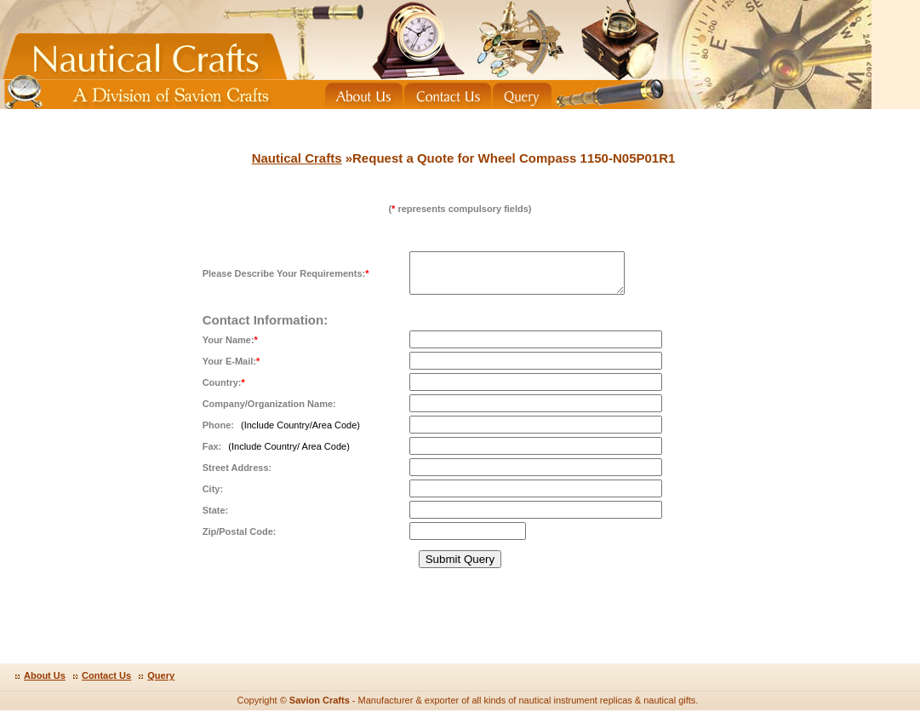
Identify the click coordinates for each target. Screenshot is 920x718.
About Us (45, 683)
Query (160, 683)
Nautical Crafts (297, 158)
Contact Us (106, 683)
